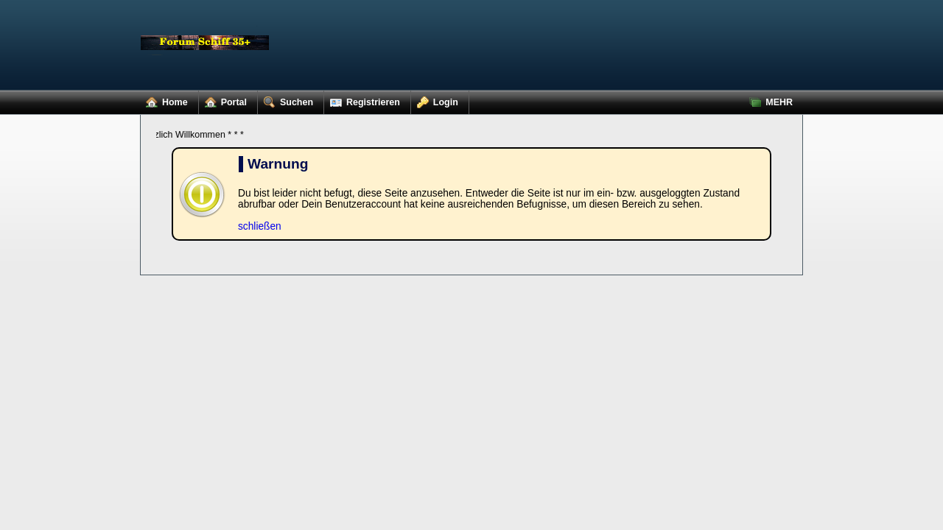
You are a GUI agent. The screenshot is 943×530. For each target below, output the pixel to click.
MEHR (768, 99)
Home (164, 99)
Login (434, 99)
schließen (259, 226)
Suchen (285, 99)
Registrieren (362, 99)
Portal (223, 99)
